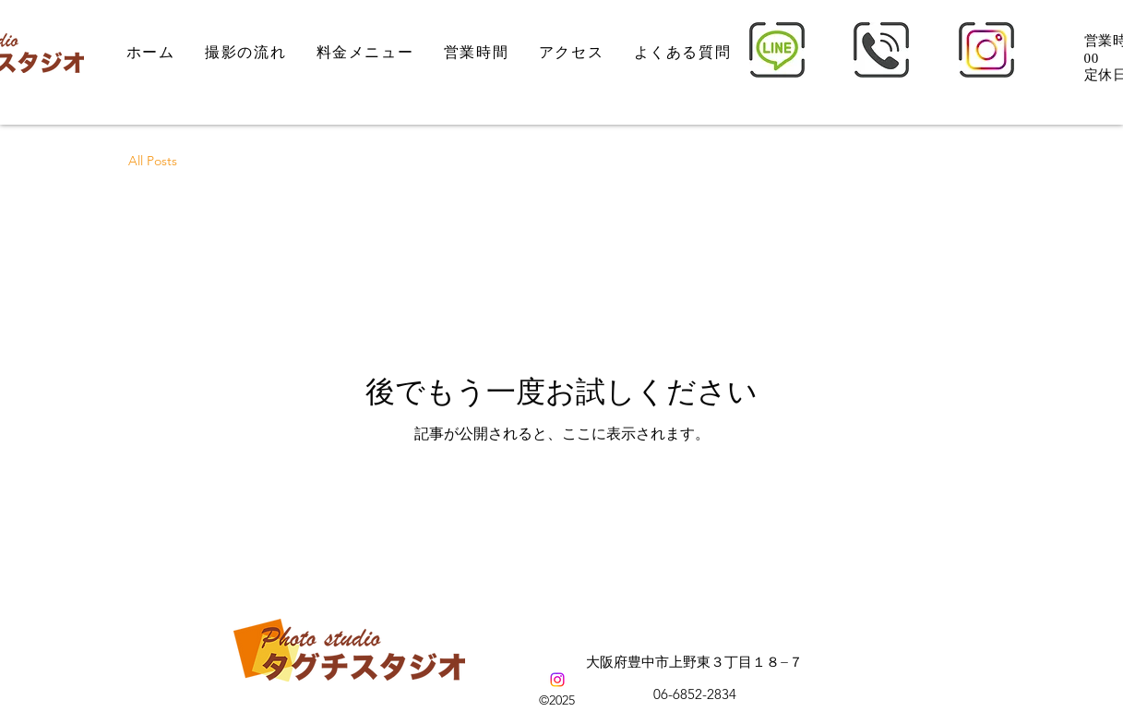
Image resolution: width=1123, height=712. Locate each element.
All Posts (152, 160)
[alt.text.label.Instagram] (557, 679)
